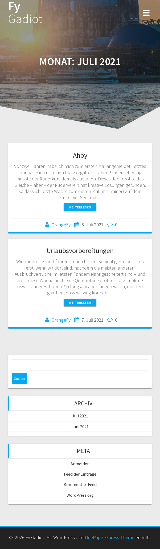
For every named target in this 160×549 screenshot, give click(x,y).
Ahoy (80, 155)
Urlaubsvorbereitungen (80, 250)
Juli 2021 (80, 415)
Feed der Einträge (80, 474)
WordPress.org (80, 495)
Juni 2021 (80, 426)
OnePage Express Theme (109, 537)
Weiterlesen (80, 207)
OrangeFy (61, 225)
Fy (25, 12)
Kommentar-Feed (80, 484)
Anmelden (80, 463)
